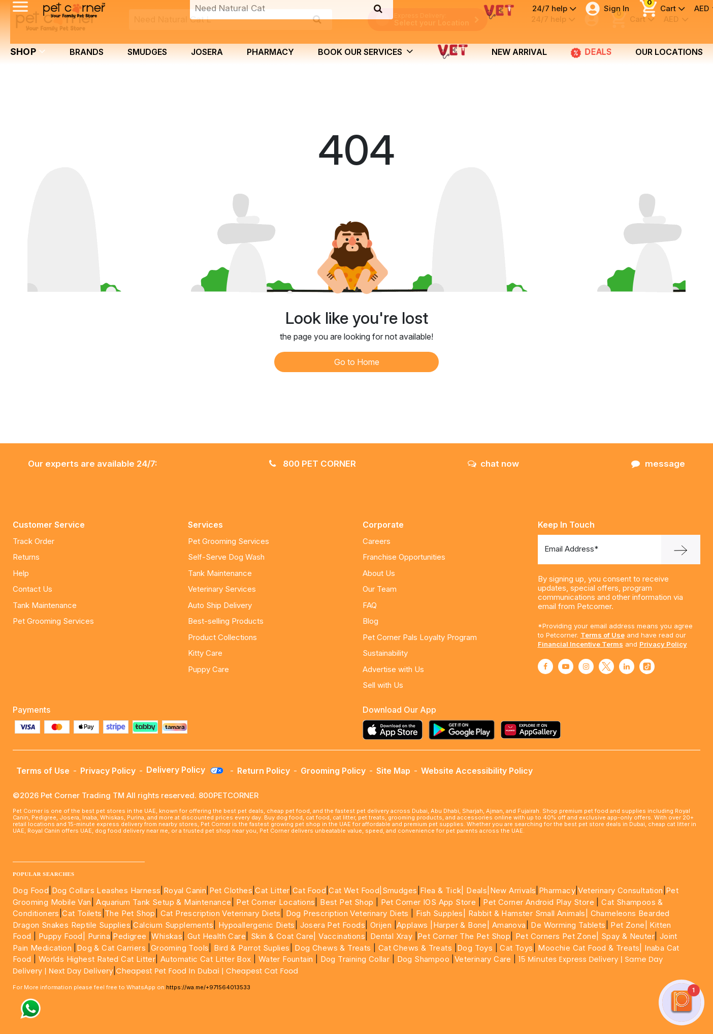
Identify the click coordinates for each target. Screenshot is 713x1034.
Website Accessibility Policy (477, 771)
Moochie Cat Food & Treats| (590, 948)
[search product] (317, 19)
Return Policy (263, 771)
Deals (476, 890)
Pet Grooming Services (53, 621)
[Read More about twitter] (606, 666)
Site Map (393, 771)
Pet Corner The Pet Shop (463, 936)
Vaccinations (340, 936)
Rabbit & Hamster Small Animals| (529, 913)
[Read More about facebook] (545, 666)
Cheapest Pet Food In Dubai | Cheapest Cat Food (209, 971)
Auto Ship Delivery (220, 605)
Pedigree (129, 936)
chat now (493, 464)
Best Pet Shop (348, 902)
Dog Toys (475, 948)
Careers (377, 541)
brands (87, 52)
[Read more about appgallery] (533, 730)
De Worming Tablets (568, 925)
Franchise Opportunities (404, 557)
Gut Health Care (216, 936)
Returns (26, 557)
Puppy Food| (60, 936)
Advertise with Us (393, 669)
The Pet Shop (130, 913)
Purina (99, 936)
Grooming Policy (333, 771)
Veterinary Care (484, 959)
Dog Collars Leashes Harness (106, 890)
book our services (365, 51)
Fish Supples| (440, 913)
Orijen (382, 925)
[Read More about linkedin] (626, 666)
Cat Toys (516, 948)
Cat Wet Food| (355, 890)
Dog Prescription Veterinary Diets (348, 913)
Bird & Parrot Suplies (251, 948)
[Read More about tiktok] (647, 666)
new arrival (519, 52)
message (658, 464)
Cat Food (309, 890)
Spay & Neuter (628, 936)
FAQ (370, 605)
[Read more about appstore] (395, 730)
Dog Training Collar (354, 959)
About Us (379, 573)
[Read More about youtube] (565, 666)
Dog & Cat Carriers (111, 948)
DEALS (591, 51)
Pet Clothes (230, 890)
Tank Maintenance (45, 605)
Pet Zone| (628, 925)
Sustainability (385, 653)
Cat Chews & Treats (416, 948)
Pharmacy (270, 52)
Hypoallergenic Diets (256, 925)
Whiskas (166, 936)
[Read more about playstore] (464, 730)
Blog (370, 621)
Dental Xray (392, 936)
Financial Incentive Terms (580, 644)
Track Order (33, 541)
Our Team (380, 589)
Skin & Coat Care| (283, 936)
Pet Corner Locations (274, 902)
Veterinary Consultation (620, 890)
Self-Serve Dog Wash (226, 557)
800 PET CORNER (312, 464)
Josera (207, 52)
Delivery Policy (185, 770)
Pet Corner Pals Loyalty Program (420, 637)
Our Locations (669, 52)
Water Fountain (286, 959)
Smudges (147, 52)
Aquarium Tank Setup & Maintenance (163, 902)
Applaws (412, 925)
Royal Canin (185, 890)
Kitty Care (205, 653)
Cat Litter (272, 890)
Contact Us (32, 589)
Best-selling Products (226, 621)
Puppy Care (208, 669)
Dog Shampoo (423, 959)
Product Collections (222, 637)
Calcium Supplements (173, 925)
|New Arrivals (511, 890)
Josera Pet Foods (331, 925)
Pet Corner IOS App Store (428, 902)
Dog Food (31, 890)
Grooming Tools (180, 948)
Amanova (509, 925)
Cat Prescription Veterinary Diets (220, 913)
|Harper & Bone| (460, 925)
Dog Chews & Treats (333, 948)
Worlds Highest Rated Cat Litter (95, 959)
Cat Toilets (82, 913)
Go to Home (356, 362)
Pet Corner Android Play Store (537, 902)
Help (21, 573)
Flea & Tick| (443, 890)
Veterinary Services (222, 589)
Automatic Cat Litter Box (205, 959)
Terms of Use (602, 635)
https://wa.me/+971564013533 (208, 987)
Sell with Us (383, 685)
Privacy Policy (663, 644)
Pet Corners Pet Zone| (557, 936)
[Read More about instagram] (586, 666)
